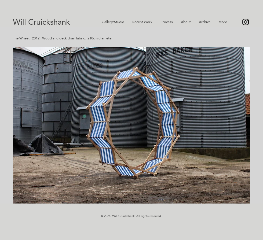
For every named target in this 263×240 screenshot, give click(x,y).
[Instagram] (245, 22)
